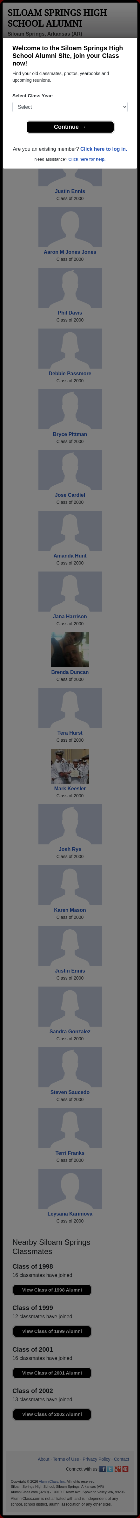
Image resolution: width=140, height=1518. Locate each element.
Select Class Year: (32, 95)
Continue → (70, 127)
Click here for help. (86, 159)
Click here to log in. (103, 149)
